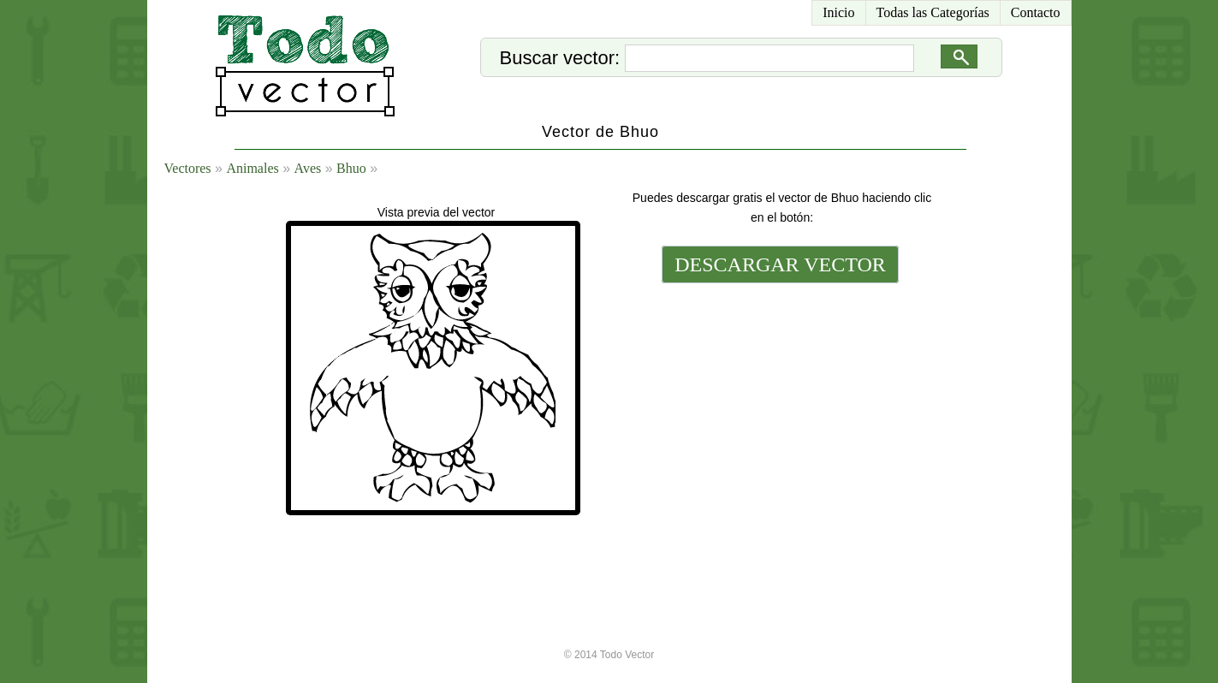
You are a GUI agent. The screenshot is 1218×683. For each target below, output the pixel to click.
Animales (252, 168)
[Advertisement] (779, 404)
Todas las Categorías (932, 12)
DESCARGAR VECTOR (780, 264)
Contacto (1036, 12)
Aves (308, 168)
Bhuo (351, 168)
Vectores (187, 168)
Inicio (838, 12)
